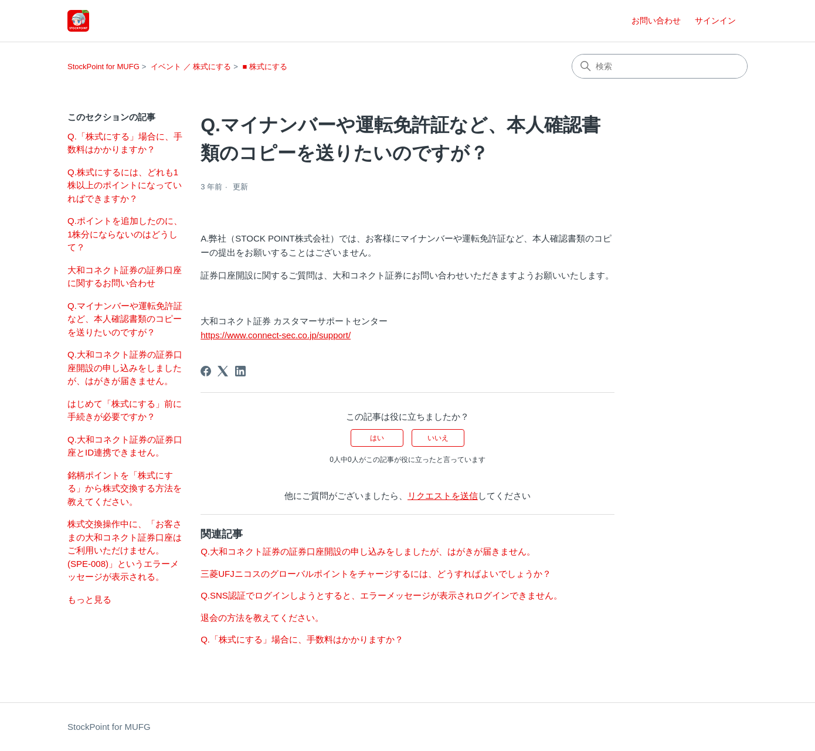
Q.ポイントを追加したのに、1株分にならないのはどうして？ (124, 234)
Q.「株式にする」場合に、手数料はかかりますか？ (124, 143)
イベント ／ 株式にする (191, 66)
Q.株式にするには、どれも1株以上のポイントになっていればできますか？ (124, 185)
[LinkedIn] (240, 371)
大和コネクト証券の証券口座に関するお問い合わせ (124, 276)
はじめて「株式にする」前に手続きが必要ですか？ (124, 410)
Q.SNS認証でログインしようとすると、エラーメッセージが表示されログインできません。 (381, 595)
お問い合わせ (656, 20)
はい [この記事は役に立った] (377, 438)
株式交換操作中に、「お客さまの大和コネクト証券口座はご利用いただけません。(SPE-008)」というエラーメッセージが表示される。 (124, 550)
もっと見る (89, 599)
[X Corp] (223, 371)
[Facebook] (206, 371)
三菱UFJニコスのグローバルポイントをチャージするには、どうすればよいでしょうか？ (376, 574)
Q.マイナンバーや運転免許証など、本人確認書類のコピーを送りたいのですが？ (124, 319)
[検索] (659, 66)
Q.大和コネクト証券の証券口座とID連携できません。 (124, 446)
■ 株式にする (264, 66)
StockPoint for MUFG (103, 66)
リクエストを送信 (443, 496)
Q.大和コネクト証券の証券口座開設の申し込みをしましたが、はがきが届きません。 (124, 367)
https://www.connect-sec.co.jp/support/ (276, 335)
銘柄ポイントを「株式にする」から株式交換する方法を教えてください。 (124, 488)
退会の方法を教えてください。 (262, 618)
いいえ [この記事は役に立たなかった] (438, 438)
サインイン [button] (715, 20)
